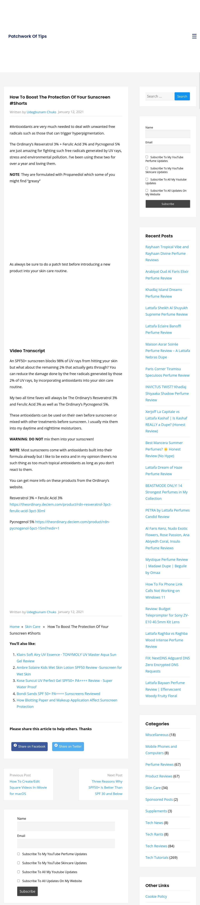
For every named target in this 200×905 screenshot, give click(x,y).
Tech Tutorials (157, 857)
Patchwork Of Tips (27, 36)
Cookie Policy (156, 896)
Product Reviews (159, 776)
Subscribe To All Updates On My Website (49, 882)
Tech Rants (154, 834)
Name (21, 819)
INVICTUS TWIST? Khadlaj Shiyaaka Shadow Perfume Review (167, 393)
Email (21, 837)
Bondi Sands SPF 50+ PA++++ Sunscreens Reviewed (58, 693)
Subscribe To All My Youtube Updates (47, 873)
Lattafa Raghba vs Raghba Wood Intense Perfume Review (167, 640)
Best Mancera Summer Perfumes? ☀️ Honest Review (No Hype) (164, 449)
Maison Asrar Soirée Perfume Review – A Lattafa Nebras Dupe (168, 351)
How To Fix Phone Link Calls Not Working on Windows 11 (164, 591)
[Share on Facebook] (31, 747)
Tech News (154, 822)
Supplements (156, 811)
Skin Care (32, 626)
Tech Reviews (156, 846)
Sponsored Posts (159, 799)
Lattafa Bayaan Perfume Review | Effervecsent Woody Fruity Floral (165, 689)
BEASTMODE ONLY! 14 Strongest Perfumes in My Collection (167, 492)
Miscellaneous (157, 734)
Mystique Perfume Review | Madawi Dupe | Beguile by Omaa (167, 566)
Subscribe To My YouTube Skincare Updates (52, 864)
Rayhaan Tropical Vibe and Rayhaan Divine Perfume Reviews (167, 253)
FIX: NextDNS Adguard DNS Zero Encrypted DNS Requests (168, 664)
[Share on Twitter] (74, 747)
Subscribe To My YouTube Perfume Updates (52, 855)
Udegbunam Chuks (41, 112)
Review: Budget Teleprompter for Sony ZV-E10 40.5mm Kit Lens (167, 615)
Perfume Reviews (160, 764)
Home (15, 626)
